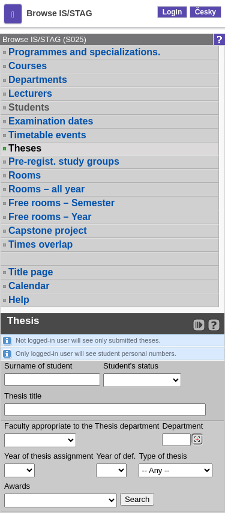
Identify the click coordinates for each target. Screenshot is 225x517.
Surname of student (38, 365)
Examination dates (50, 121)
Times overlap (40, 244)
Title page (30, 272)
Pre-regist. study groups (63, 161)
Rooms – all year (46, 189)
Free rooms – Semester (61, 203)
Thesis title (22, 395)
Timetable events (47, 135)
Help (18, 300)
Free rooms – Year (49, 217)
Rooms (24, 175)
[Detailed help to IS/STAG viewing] (214, 325)
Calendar (28, 286)
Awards (17, 486)
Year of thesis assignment (48, 455)
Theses (24, 148)
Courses (27, 66)
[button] (13, 14)
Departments (37, 80)
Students (28, 107)
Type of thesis (163, 455)
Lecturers (30, 93)
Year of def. (116, 455)
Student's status (130, 365)
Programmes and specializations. (84, 52)
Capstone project (47, 230)
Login (172, 12)
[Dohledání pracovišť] (197, 439)
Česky (205, 12)
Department (182, 425)
